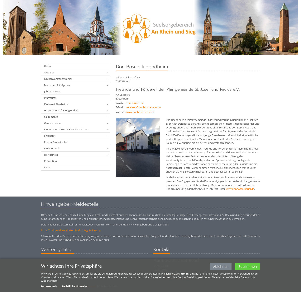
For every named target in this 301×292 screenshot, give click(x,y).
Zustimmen (247, 267)
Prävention (50, 161)
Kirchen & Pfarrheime (56, 104)
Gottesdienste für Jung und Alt (61, 110)
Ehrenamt (49, 135)
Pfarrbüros (50, 98)
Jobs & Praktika (52, 91)
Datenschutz (49, 286)
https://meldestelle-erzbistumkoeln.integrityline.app (71, 230)
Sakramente (51, 116)
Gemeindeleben (53, 123)
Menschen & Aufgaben (57, 85)
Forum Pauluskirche (55, 142)
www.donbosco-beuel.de (140, 112)
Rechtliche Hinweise (74, 286)
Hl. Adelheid (51, 154)
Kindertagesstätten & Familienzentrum (66, 129)
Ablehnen (220, 267)
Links (47, 167)
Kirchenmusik (52, 148)
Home (47, 66)
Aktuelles (49, 72)
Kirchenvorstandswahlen (58, 79)
